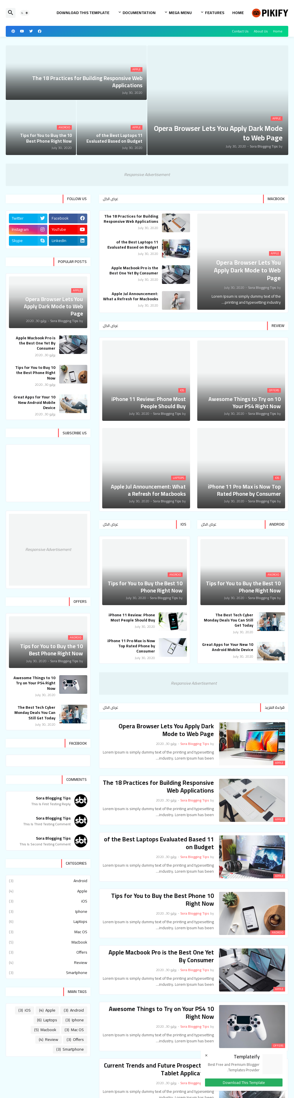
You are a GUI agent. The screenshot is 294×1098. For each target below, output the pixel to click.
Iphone (48, 911)
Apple (48, 891)
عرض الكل (110, 198)
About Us (261, 31)
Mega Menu (180, 12)
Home (238, 12)
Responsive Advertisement (147, 174)
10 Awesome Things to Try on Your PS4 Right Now (161, 1013)
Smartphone (48, 972)
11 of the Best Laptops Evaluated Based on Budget (132, 244)
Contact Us (240, 31)
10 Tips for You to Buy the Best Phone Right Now (162, 900)
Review (48, 962)
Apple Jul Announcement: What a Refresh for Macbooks (130, 296)
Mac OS (48, 932)
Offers (48, 952)
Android (48, 881)
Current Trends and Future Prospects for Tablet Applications (159, 1069)
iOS (48, 901)
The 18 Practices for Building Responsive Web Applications (131, 219)
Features (214, 12)
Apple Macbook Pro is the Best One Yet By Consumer (133, 270)
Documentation (139, 12)
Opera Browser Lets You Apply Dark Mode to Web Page (166, 730)
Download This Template (83, 12)
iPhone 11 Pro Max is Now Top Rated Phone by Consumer (131, 646)
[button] (25, 13)
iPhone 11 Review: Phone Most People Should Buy (132, 617)
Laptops (48, 921)
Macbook (48, 942)
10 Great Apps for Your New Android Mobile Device (227, 647)
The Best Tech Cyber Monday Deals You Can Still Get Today (228, 620)
